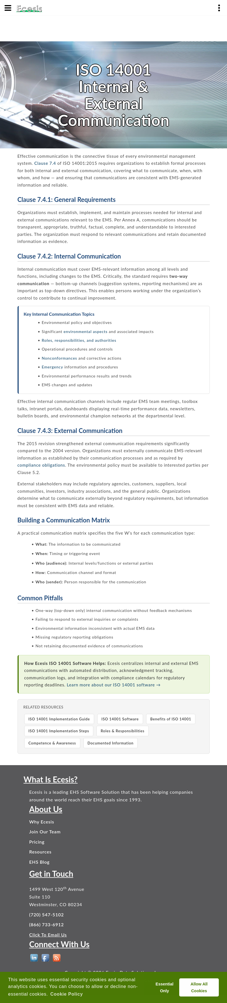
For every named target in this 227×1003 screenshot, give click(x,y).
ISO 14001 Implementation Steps (59, 731)
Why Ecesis (41, 821)
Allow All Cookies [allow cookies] (199, 987)
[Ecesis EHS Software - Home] (29, 8)
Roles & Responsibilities (122, 731)
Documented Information (111, 743)
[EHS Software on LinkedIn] (34, 958)
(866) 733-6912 (46, 924)
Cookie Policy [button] (66, 994)
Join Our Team (44, 831)
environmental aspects (86, 331)
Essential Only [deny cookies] (164, 987)
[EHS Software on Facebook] (45, 958)
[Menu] (8, 8)
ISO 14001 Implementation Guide (59, 719)
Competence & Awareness (52, 743)
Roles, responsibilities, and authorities (79, 340)
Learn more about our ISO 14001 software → (114, 684)
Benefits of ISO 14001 (170, 719)
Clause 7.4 (45, 163)
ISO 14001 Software (120, 719)
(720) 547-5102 (46, 914)
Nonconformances (59, 358)
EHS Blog (39, 862)
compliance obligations (41, 465)
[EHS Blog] (57, 958)
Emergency (52, 366)
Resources (40, 851)
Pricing (36, 841)
